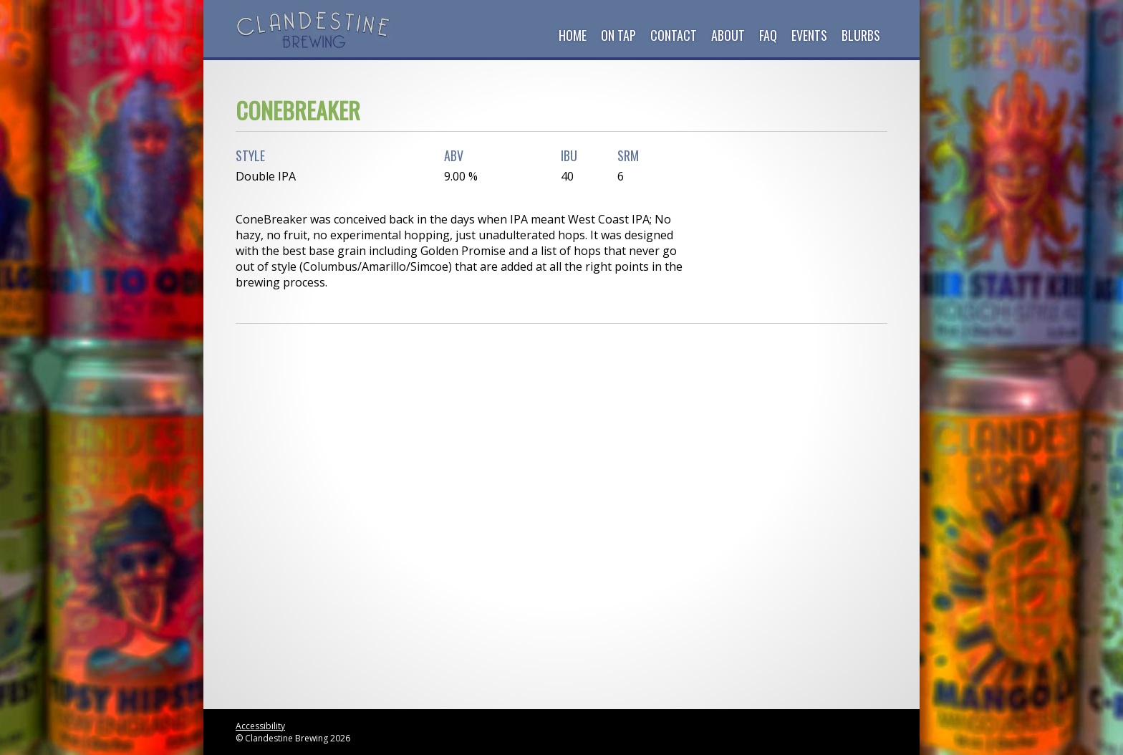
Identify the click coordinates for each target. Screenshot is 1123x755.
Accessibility (260, 726)
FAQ (768, 35)
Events (809, 35)
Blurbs (861, 35)
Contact (673, 35)
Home (573, 35)
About (728, 35)
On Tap (618, 35)
